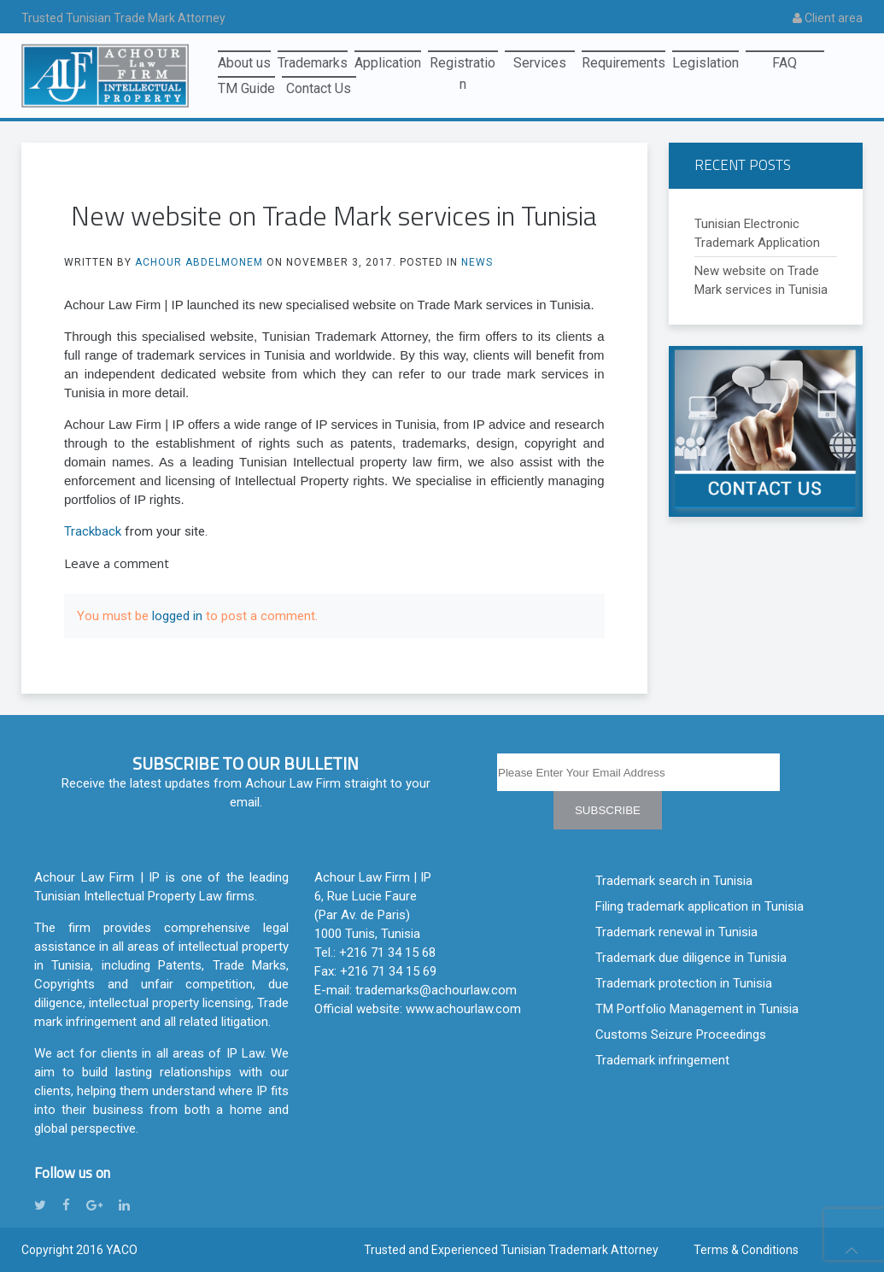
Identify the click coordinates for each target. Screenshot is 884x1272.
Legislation (705, 63)
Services (539, 63)
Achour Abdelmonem (199, 262)
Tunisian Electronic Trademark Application (757, 233)
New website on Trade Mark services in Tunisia (761, 280)
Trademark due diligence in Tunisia (691, 957)
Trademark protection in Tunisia (683, 983)
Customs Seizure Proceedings (680, 1034)
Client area (828, 18)
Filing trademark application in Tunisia (699, 906)
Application (387, 63)
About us (244, 63)
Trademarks (313, 63)
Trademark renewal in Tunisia (676, 932)
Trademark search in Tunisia (673, 880)
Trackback (92, 531)
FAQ (784, 63)
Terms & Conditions (746, 1250)
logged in (177, 616)
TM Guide (246, 88)
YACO (122, 1250)
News (477, 262)
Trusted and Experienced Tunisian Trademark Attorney (511, 1250)
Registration (462, 65)
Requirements (623, 63)
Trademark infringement (662, 1060)
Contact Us (318, 88)
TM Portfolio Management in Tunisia (697, 1009)
